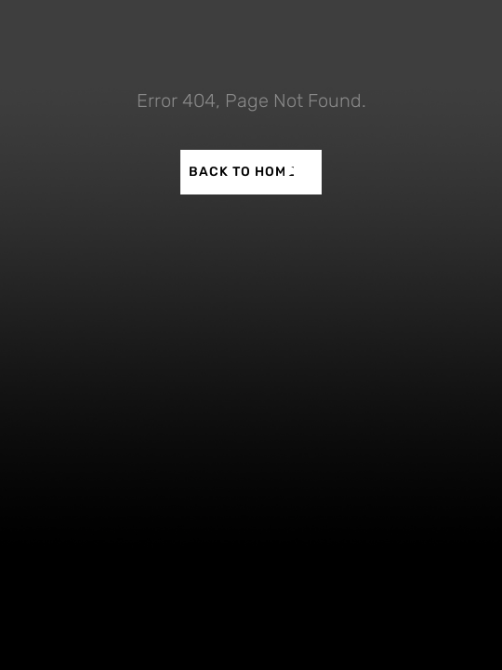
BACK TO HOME (242, 172)
